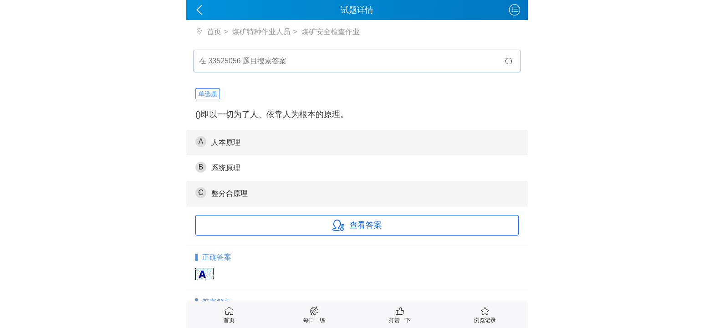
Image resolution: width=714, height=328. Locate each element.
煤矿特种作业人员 (261, 32)
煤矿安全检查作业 (330, 32)
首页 (213, 32)
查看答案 (357, 225)
